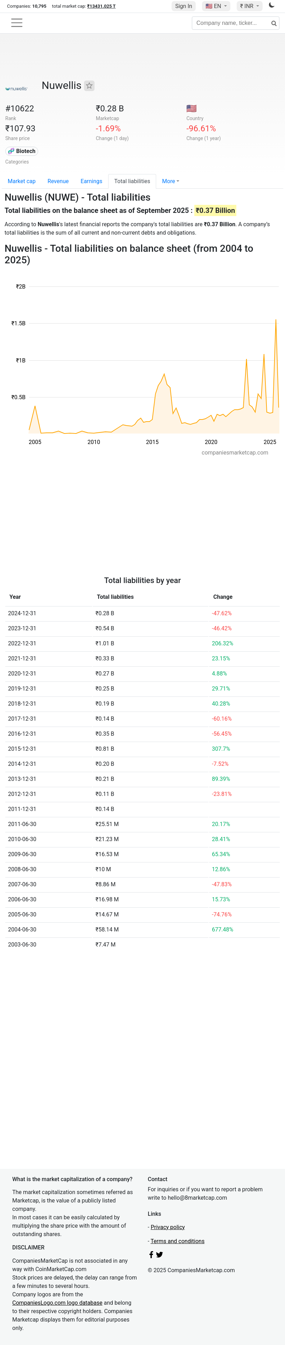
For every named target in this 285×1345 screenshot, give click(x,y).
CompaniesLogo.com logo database (57, 1302)
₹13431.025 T (101, 6)
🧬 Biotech (21, 151)
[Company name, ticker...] (235, 23)
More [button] (168, 181)
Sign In (183, 6)
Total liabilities (132, 181)
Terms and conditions (177, 1241)
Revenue (58, 181)
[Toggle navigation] (17, 22)
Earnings (91, 181)
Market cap (22, 181)
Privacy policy (168, 1227)
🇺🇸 (214, 6)
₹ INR (247, 6)
